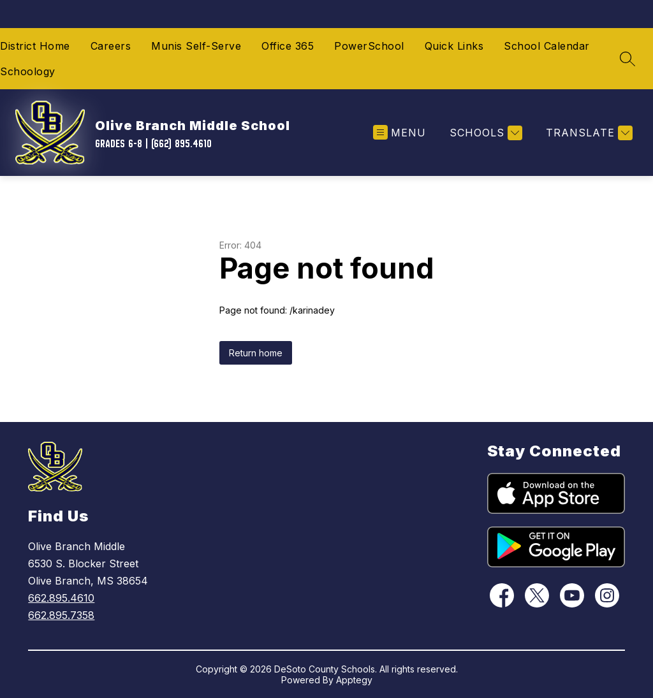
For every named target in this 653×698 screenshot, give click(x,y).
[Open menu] (399, 133)
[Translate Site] (588, 133)
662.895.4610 (61, 598)
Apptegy (354, 679)
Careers (111, 46)
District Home (35, 46)
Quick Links (454, 46)
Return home (255, 352)
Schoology (27, 71)
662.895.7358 (61, 615)
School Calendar (547, 46)
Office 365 (287, 46)
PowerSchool (369, 46)
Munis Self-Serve (196, 46)
